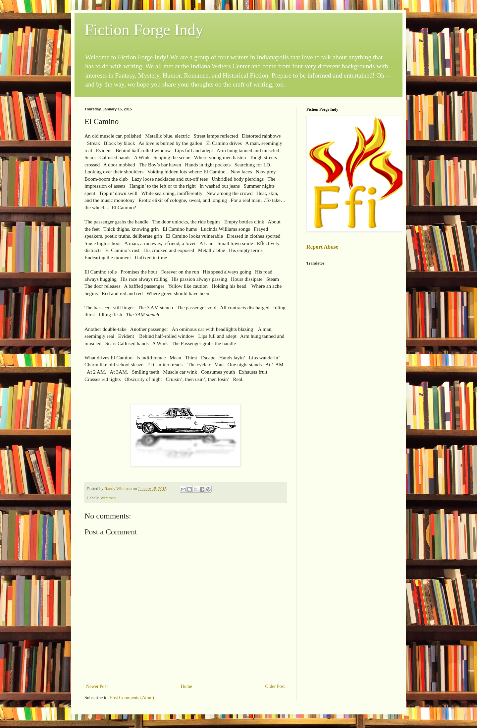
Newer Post (97, 686)
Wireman (108, 498)
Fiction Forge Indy (143, 29)
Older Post (275, 686)
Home (186, 686)
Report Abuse (322, 247)
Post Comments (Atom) (132, 697)
